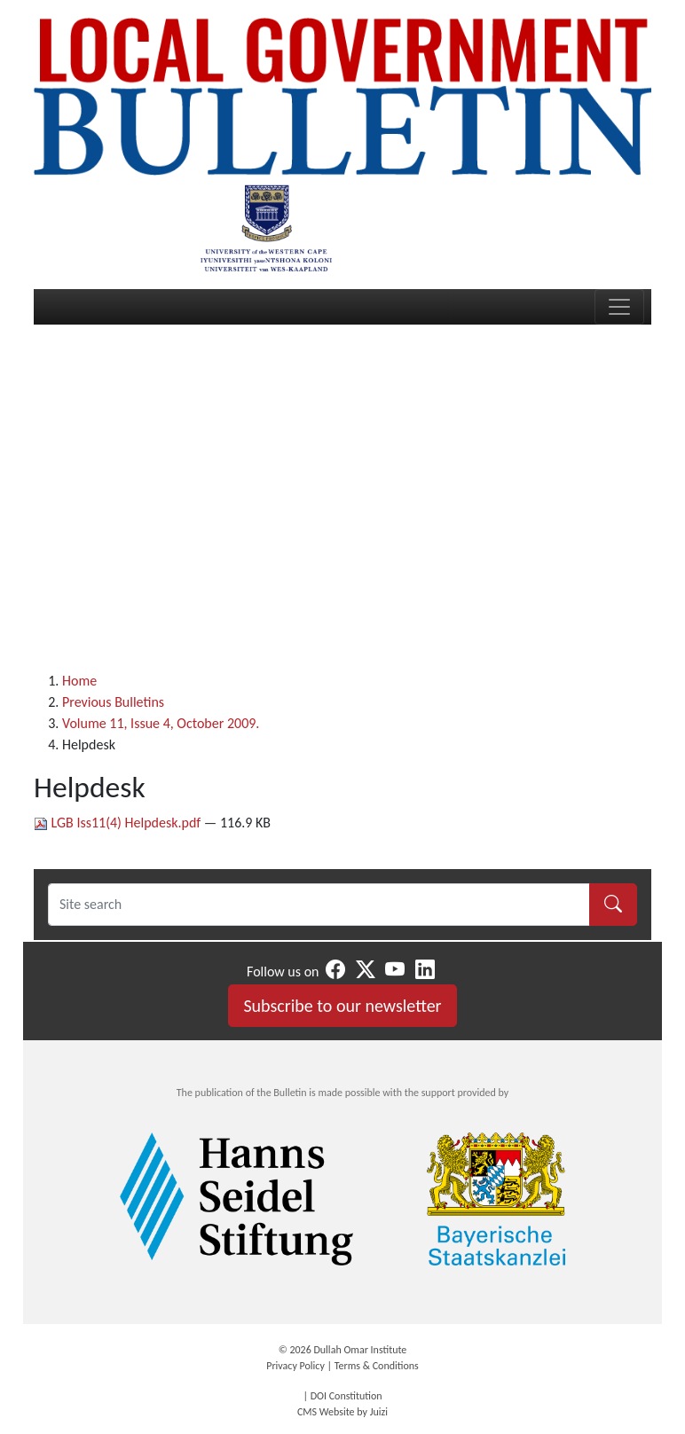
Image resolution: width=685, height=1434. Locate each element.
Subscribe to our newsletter (342, 1005)
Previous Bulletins (113, 701)
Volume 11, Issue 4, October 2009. (160, 723)
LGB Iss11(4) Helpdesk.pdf (119, 822)
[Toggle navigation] (619, 307)
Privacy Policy (295, 1366)
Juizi (379, 1412)
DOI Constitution (346, 1396)
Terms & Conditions (377, 1366)
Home (79, 680)
